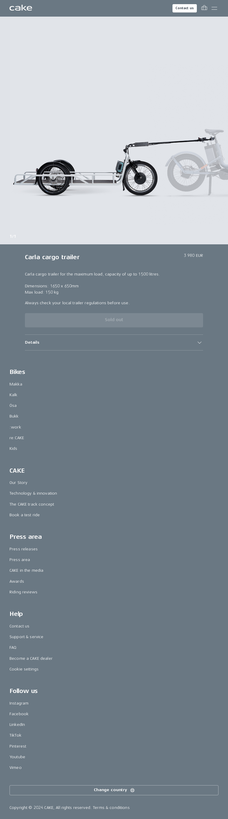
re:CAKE (17, 438)
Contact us (184, 8)
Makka (16, 384)
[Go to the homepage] (21, 8)
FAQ (13, 647)
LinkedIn (17, 724)
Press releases (24, 549)
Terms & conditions (111, 807)
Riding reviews (23, 592)
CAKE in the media (26, 570)
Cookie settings (24, 669)
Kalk (14, 395)
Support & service (26, 637)
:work (15, 427)
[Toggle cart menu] (204, 8)
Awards (17, 581)
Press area (20, 559)
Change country (114, 790)
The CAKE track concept (32, 504)
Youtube (17, 757)
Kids (14, 448)
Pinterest (18, 746)
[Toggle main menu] (214, 8)
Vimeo (16, 767)
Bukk (14, 416)
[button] (114, 342)
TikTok (15, 735)
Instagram (19, 703)
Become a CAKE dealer (31, 658)
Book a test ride (25, 515)
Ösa (13, 405)
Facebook (19, 714)
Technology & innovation (33, 493)
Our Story (18, 482)
